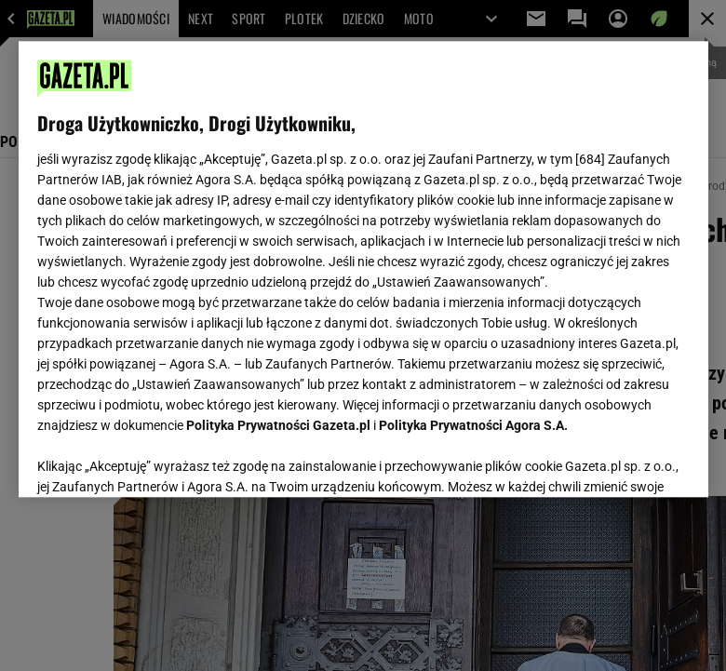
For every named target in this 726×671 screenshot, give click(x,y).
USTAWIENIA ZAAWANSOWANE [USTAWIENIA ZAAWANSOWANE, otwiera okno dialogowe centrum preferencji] (158, 459)
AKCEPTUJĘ (626, 460)
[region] (363, 269)
